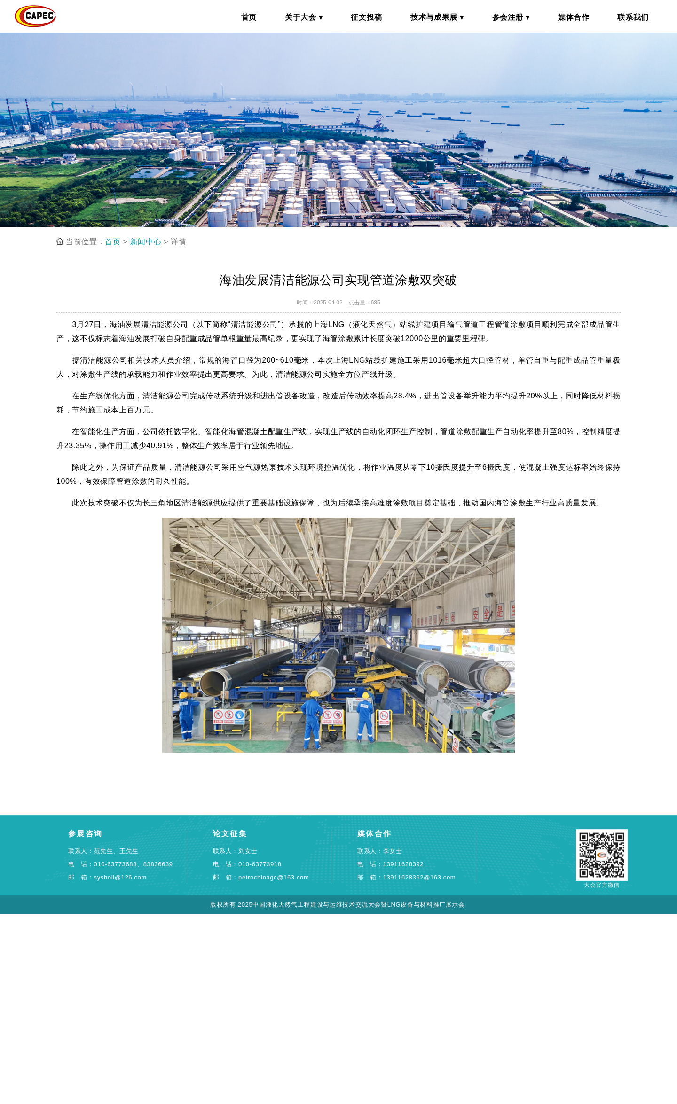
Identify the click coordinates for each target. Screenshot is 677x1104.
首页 (249, 17)
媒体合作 (574, 17)
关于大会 (300, 17)
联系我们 (633, 17)
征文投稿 (366, 17)
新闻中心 (146, 263)
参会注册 (508, 17)
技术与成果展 (433, 17)
